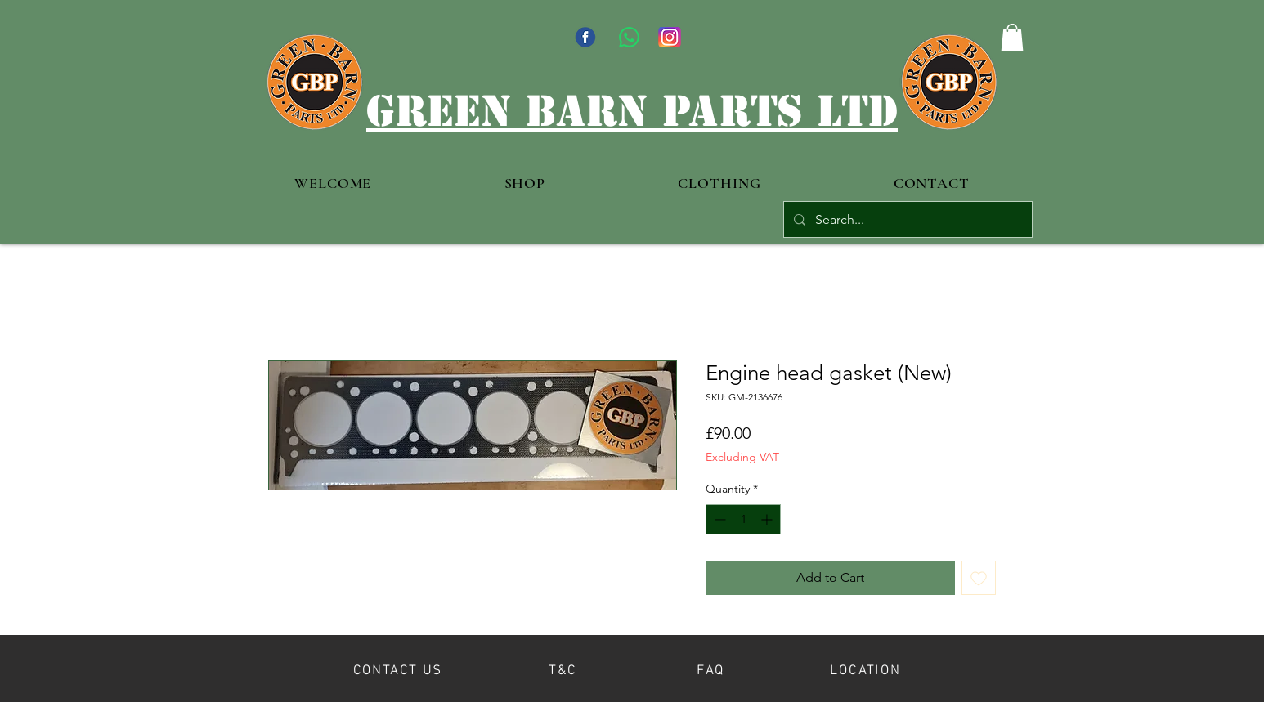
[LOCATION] (865, 668)
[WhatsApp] (629, 37)
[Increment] (768, 519)
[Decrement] (718, 519)
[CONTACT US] (398, 668)
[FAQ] (711, 668)
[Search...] (906, 219)
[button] (1012, 37)
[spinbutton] (743, 519)
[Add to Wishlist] (978, 578)
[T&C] (563, 668)
